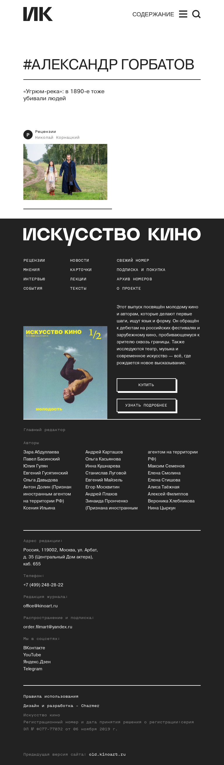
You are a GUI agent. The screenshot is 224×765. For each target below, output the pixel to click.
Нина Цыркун (162, 508)
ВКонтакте (34, 648)
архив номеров (134, 279)
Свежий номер (133, 260)
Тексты (78, 288)
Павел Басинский (41, 459)
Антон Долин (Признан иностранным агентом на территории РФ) (47, 494)
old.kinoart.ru (107, 754)
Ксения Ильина (39, 508)
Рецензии (45, 131)
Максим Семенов (166, 466)
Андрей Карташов (104, 452)
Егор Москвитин (102, 487)
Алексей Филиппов (168, 494)
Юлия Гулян (35, 466)
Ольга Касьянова (103, 459)
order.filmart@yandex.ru (47, 627)
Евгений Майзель (104, 480)
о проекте (129, 288)
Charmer (90, 706)
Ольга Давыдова (40, 480)
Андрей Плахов (101, 494)
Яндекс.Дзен (37, 662)
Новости (79, 260)
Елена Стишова (164, 480)
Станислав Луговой (105, 473)
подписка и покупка (141, 270)
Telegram (32, 669)
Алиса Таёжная (163, 487)
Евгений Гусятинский (45, 473)
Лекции (78, 279)
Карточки (81, 270)
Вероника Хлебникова (171, 501)
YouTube (32, 655)
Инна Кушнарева (102, 466)
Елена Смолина (164, 473)
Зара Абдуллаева (41, 452)
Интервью (34, 279)
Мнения (31, 270)
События (32, 288)
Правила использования (50, 696)
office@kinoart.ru (40, 606)
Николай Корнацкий (57, 137)
